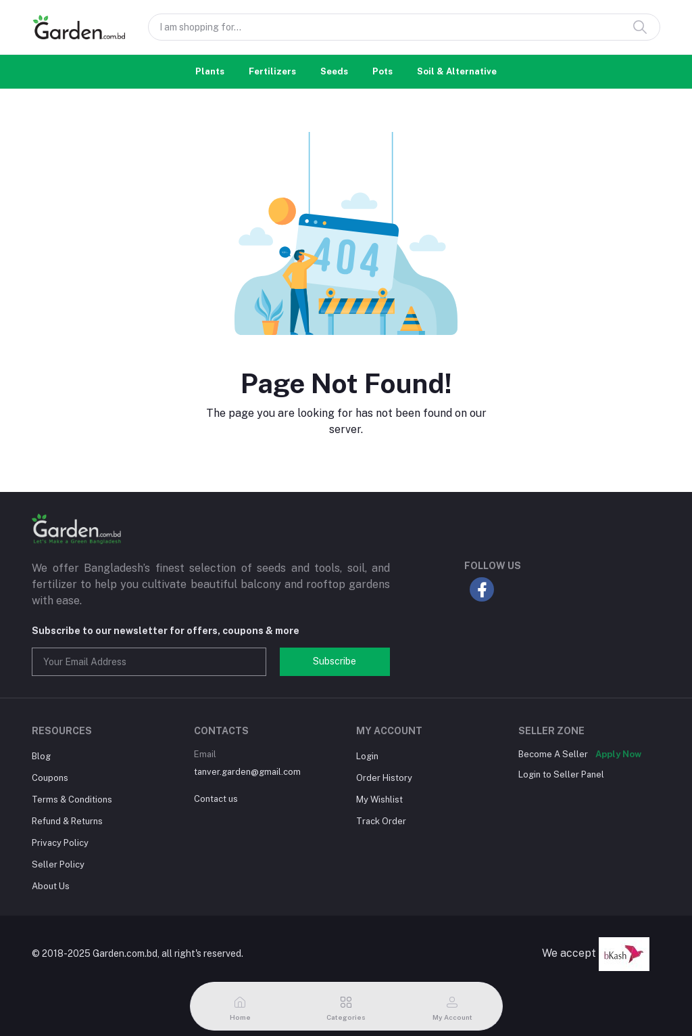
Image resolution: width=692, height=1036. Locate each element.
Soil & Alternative (457, 71)
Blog (41, 756)
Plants (209, 71)
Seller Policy (58, 864)
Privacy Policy (60, 843)
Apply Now (618, 754)
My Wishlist (379, 799)
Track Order (381, 821)
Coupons (50, 778)
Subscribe (334, 661)
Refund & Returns (67, 821)
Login (367, 756)
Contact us (216, 799)
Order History (384, 778)
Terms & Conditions (72, 799)
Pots (382, 71)
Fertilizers (272, 71)
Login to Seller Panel (561, 774)
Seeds (334, 71)
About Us (51, 886)
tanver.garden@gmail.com (247, 772)
